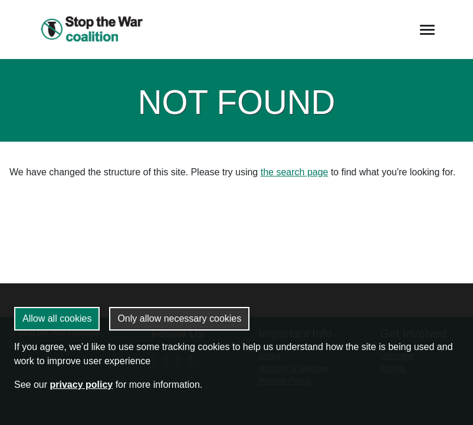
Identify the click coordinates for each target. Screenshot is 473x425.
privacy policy (81, 385)
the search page (295, 172)
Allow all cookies (56, 318)
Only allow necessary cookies (179, 318)
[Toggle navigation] (427, 29)
